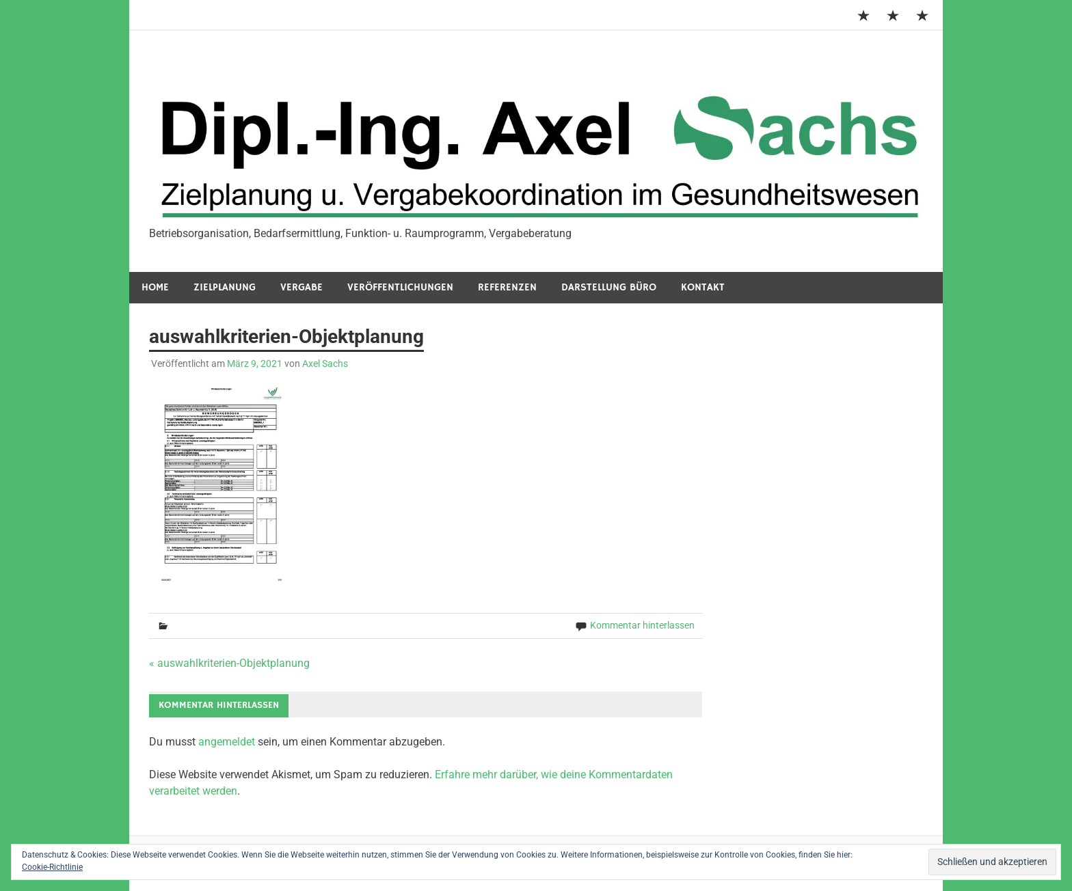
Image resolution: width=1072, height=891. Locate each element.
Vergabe (301, 287)
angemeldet (226, 741)
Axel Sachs (325, 363)
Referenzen (507, 287)
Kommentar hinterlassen (642, 625)
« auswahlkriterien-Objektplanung (229, 663)
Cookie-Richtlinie (52, 867)
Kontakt (703, 287)
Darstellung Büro (608, 287)
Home (155, 287)
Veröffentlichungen (400, 287)
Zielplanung (224, 287)
